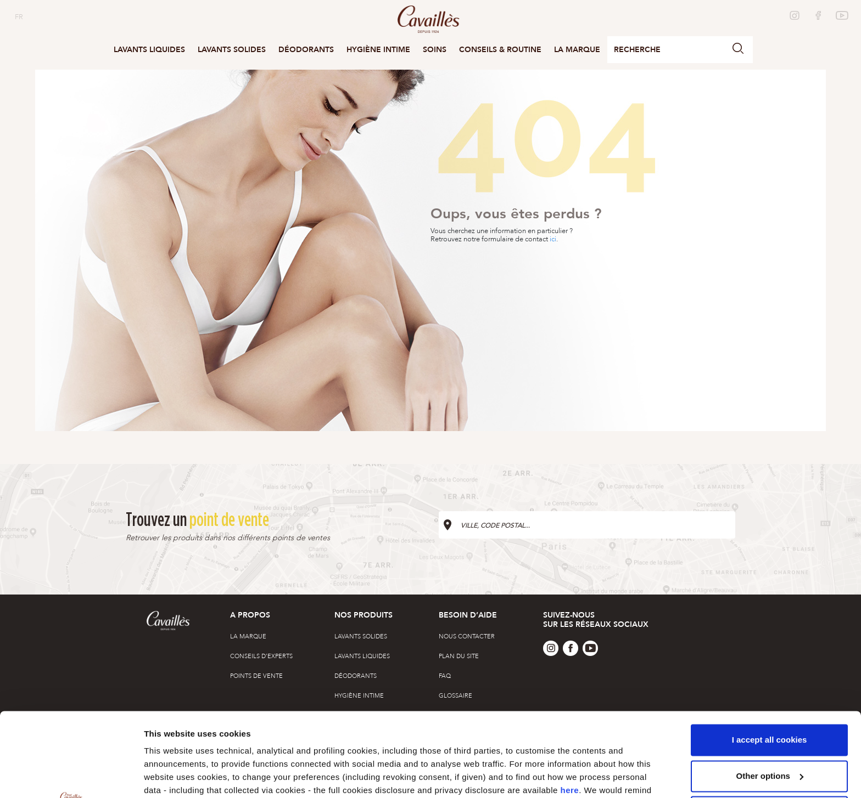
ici (553, 239)
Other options (171, 776)
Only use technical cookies (770, 728)
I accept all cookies (769, 656)
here (570, 706)
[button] (738, 49)
